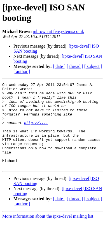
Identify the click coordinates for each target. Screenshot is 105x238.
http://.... (36, 131)
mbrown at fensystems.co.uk (58, 31)
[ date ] (59, 66)
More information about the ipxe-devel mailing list (47, 233)
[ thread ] (75, 66)
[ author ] (21, 71)
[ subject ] (93, 66)
